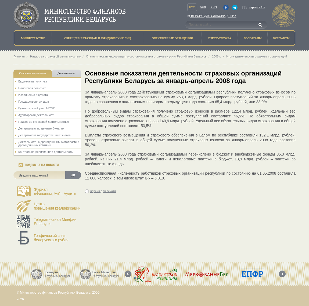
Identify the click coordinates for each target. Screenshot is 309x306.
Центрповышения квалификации (57, 206)
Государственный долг (33, 101)
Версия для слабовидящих (211, 15)
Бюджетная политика (32, 81)
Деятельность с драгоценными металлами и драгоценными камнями (48, 143)
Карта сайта (257, 7)
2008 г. (216, 56)
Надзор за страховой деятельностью (55, 56)
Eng (214, 7)
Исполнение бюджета (33, 94)
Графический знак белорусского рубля (51, 237)
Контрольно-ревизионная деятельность (45, 151)
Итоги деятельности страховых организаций (256, 56)
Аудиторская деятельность (36, 115)
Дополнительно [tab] (66, 73)
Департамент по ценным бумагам (41, 128)
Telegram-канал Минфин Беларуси (55, 221)
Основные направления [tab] (32, 73)
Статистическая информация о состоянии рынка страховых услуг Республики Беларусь (146, 56)
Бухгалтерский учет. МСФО (36, 108)
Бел (203, 7)
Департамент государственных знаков (44, 135)
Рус (192, 7)
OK (73, 175)
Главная (19, 56)
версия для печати (103, 191)
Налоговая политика (32, 88)
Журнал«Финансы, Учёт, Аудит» (55, 191)
